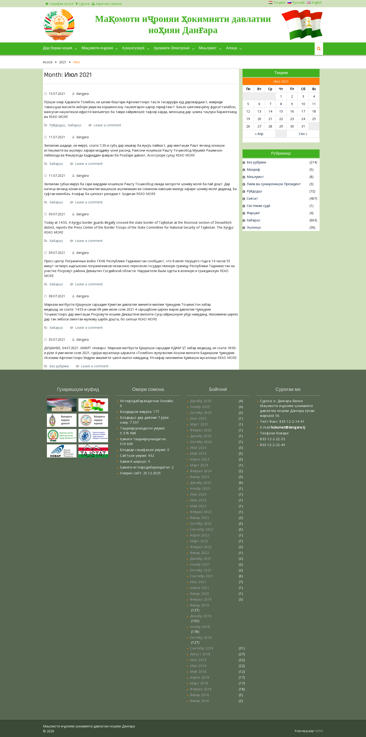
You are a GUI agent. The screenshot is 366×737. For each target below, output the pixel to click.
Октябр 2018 (201, 637)
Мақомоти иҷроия (97, 48)
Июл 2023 (198, 494)
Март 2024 (199, 465)
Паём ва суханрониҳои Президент (274, 184)
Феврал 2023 (201, 512)
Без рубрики (59, 366)
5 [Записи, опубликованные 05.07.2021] (248, 104)
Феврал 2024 (201, 471)
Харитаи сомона (107, 3)
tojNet (319, 731)
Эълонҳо (254, 227)
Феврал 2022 (201, 547)
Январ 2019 (199, 605)
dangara (82, 93)
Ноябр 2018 (200, 626)
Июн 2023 (198, 500)
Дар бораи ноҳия (57, 48)
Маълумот (208, 48)
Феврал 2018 (201, 689)
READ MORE (58, 116)
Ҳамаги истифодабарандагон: (146, 467)
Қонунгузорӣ (133, 48)
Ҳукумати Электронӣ (172, 48)
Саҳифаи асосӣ (59, 3)
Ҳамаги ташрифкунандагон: (143, 439)
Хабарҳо (74, 125)
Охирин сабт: (131, 473)
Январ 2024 (199, 477)
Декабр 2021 (200, 558)
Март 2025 (199, 424)
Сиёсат (252, 198)
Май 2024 (198, 453)
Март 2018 (199, 683)
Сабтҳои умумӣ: (134, 455)
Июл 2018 (198, 660)
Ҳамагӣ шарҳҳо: (134, 461)
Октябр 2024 (201, 441)
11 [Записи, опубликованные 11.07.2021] (314, 104)
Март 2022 (199, 541)
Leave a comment (107, 125)
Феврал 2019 (201, 599)
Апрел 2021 (199, 587)
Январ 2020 (199, 593)
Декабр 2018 (200, 616)
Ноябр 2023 (200, 488)
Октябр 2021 (201, 570)
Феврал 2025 (201, 430)
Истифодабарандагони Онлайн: (147, 401)
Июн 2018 (198, 665)
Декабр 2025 (200, 401)
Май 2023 (198, 506)
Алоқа (231, 48)
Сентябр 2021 (201, 576)
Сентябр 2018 (201, 648)
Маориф (253, 169)
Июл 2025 (198, 418)
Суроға (82, 3)
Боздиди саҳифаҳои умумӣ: (143, 449)
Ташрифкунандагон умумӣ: (142, 428)
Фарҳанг (253, 213)
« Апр (259, 133)
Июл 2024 (198, 447)
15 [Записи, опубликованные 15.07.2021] (281, 111)
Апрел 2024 (199, 459)
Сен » (303, 133)
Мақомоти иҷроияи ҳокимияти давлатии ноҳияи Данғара (183, 24)
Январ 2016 (199, 700)
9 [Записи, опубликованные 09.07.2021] (292, 104)
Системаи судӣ (258, 205)
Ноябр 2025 (200, 406)
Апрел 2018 (199, 677)
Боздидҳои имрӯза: (136, 411)
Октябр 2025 (201, 412)
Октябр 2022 (201, 523)
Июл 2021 (198, 582)
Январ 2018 (199, 695)
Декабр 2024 (200, 436)
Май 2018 (198, 671)
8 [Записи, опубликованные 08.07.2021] (281, 104)
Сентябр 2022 (201, 529)
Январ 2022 (199, 552)
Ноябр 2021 (200, 564)
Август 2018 (200, 654)
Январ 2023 (199, 517)
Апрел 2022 (199, 535)
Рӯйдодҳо (57, 125)
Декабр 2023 (200, 482)
